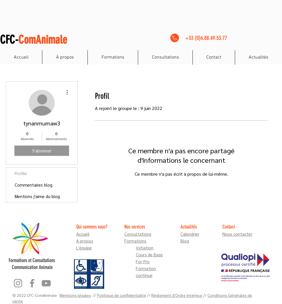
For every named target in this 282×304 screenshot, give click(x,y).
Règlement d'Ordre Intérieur (177, 295)
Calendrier (189, 234)
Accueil (82, 234)
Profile (21, 173)
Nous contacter (237, 234)
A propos (84, 240)
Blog (184, 240)
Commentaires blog (33, 184)
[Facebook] (32, 283)
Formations (135, 240)
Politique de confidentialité (121, 295)
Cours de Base (149, 254)
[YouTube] (46, 283)
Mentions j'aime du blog (37, 196)
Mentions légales (75, 295)
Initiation (144, 247)
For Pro (143, 261)
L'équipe (84, 247)
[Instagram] (18, 283)
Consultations (137, 234)
